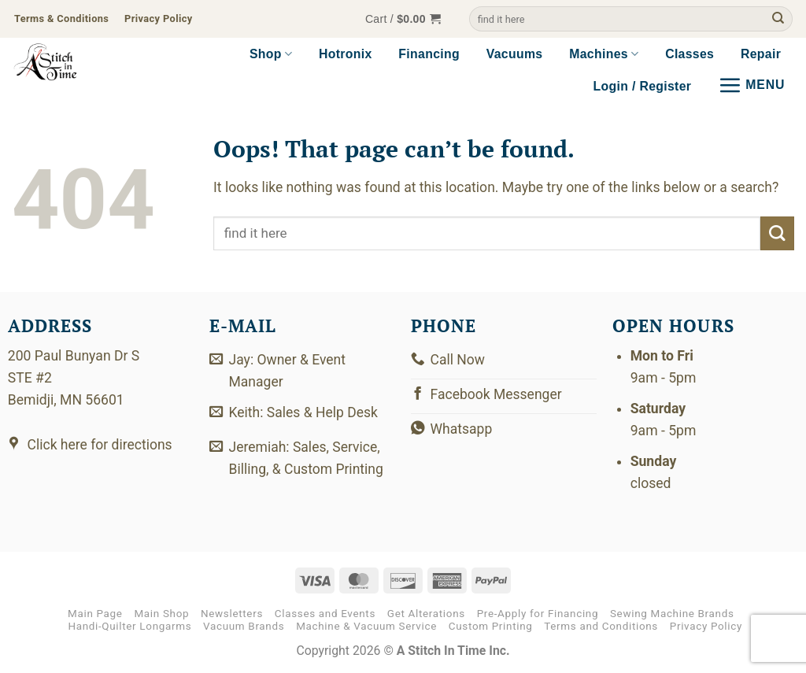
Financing (429, 54)
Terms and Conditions (601, 626)
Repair (761, 54)
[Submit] (778, 19)
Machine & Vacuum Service (366, 626)
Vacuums (514, 54)
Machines (603, 53)
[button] (403, 19)
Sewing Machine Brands (672, 613)
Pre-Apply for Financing (538, 613)
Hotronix (345, 54)
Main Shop (161, 613)
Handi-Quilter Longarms (129, 626)
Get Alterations (426, 613)
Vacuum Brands (243, 626)
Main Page (95, 613)
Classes (689, 54)
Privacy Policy (706, 626)
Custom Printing (491, 626)
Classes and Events (325, 613)
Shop (271, 53)
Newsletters (232, 613)
